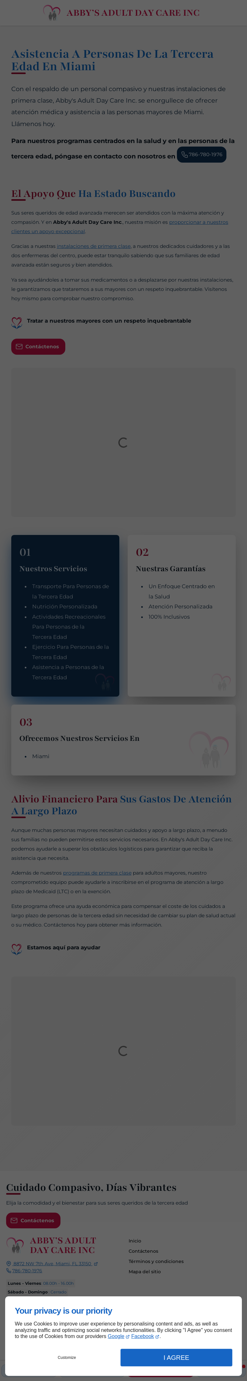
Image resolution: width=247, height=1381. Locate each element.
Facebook (142, 1336)
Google (116, 1336)
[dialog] (123, 1336)
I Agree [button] (176, 1357)
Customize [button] (67, 1357)
